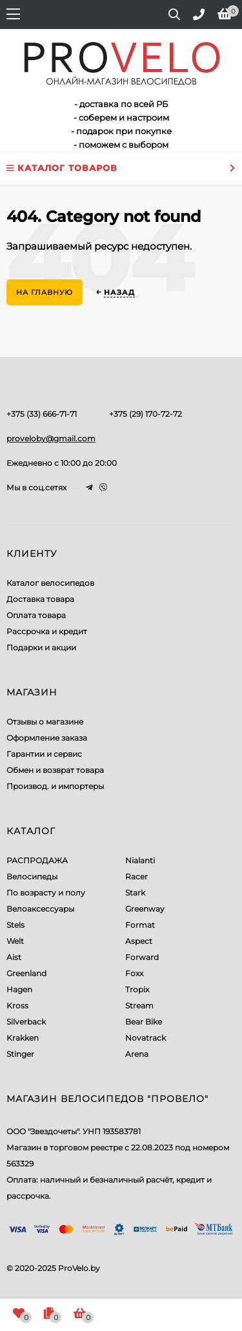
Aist (13, 957)
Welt (15, 941)
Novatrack (145, 1038)
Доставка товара (40, 599)
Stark (135, 892)
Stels (15, 925)
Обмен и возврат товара (55, 770)
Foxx (134, 973)
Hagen (19, 989)
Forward (142, 957)
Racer (136, 876)
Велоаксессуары (40, 909)
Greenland (26, 973)
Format (140, 925)
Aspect (138, 941)
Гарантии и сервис (44, 754)
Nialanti (140, 860)
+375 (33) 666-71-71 (41, 414)
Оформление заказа (46, 738)
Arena (136, 1054)
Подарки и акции (41, 647)
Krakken (22, 1038)
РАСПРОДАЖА (37, 860)
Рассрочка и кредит (46, 631)
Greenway (145, 909)
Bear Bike (143, 1021)
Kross (17, 1005)
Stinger (20, 1054)
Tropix (137, 989)
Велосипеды (31, 876)
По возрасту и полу (45, 892)
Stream (139, 1005)
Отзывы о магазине (44, 721)
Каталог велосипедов (50, 583)
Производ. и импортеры (55, 786)
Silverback (26, 1021)
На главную (44, 292)
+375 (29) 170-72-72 (145, 414)
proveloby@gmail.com (51, 438)
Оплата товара (36, 615)
